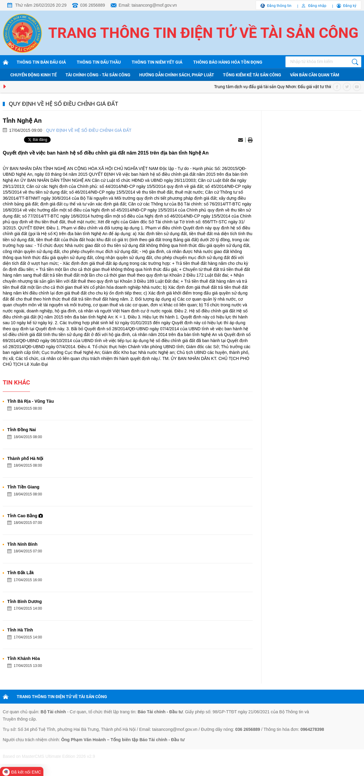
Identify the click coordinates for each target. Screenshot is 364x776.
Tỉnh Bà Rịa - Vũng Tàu (30, 401)
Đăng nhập (317, 6)
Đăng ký (349, 6)
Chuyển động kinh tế (33, 74)
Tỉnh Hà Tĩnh (20, 630)
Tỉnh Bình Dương (24, 601)
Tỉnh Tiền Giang (23, 487)
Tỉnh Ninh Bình (22, 544)
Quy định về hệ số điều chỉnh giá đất (63, 104)
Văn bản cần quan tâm (314, 74)
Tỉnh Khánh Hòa (23, 658)
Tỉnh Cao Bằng (25, 515)
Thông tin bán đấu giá (41, 62)
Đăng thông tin (279, 6)
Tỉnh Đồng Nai (21, 429)
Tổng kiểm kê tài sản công (252, 74)
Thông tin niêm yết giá (157, 62)
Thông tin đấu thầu (99, 62)
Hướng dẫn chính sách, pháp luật (176, 74)
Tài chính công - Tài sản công (98, 74)
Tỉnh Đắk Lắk (20, 572)
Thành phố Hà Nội (25, 458)
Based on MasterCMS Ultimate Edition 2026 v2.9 (49, 756)
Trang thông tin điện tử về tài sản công (203, 33)
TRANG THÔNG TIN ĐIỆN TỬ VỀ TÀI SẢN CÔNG (62, 696)
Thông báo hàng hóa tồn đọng (227, 62)
